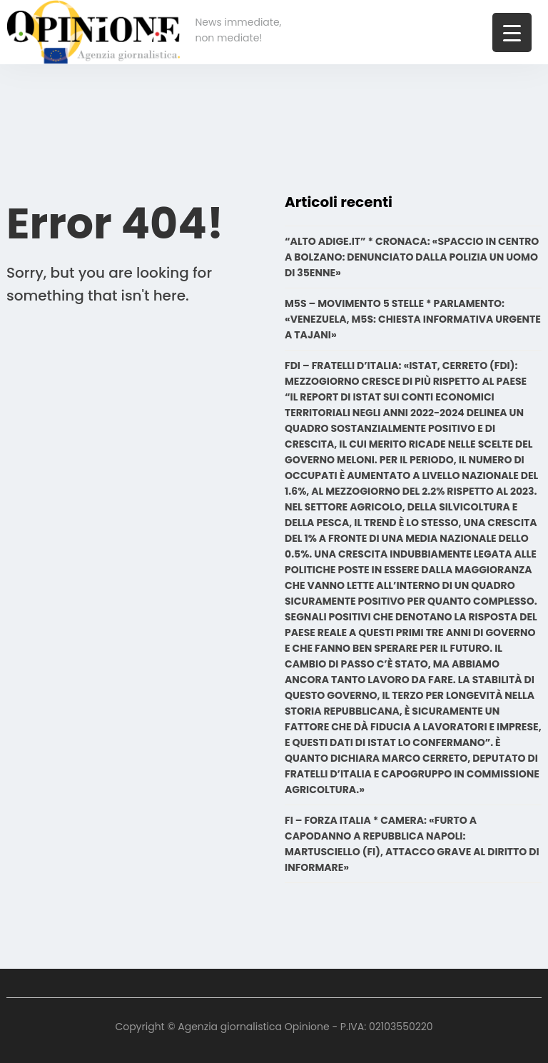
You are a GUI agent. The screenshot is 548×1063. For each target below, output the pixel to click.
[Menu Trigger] (512, 32)
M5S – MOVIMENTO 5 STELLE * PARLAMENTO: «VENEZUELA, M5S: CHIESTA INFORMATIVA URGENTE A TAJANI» (413, 319)
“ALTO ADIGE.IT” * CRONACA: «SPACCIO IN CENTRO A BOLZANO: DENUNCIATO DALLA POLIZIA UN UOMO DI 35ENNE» (412, 257)
